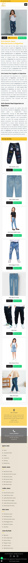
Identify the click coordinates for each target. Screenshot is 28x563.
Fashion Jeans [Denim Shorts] (7, 545)
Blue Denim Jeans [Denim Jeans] (8, 476)
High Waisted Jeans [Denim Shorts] (8, 548)
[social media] (10, 556)
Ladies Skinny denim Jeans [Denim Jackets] (10, 503)
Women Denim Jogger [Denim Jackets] (9, 500)
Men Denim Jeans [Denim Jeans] (8, 471)
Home (5, 450)
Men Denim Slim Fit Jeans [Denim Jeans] (10, 474)
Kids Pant (6, 526)
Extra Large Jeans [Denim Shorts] (8, 537)
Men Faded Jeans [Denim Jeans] (8, 481)
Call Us (4, 37)
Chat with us (22, 37)
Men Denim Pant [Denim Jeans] (8, 484)
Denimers (11, 553)
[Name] (25, 4)
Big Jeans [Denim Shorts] (6, 535)
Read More (9, 170)
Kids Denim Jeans (8, 514)
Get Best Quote (13, 37)
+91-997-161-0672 (6, 1)
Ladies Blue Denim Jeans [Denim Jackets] (10, 498)
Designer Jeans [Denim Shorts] (7, 543)
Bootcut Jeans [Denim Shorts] (7, 540)
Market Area (6, 463)
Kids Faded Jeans (8, 516)
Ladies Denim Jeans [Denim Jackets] (8, 495)
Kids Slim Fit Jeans (8, 524)
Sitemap (6, 460)
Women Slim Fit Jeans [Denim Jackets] (9, 505)
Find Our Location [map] (14, 421)
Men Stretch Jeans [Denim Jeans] (8, 479)
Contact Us (14, 440)
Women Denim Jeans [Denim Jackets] (9, 492)
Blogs (5, 455)
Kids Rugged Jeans (8, 521)
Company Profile (8, 452)
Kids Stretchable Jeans (9, 519)
